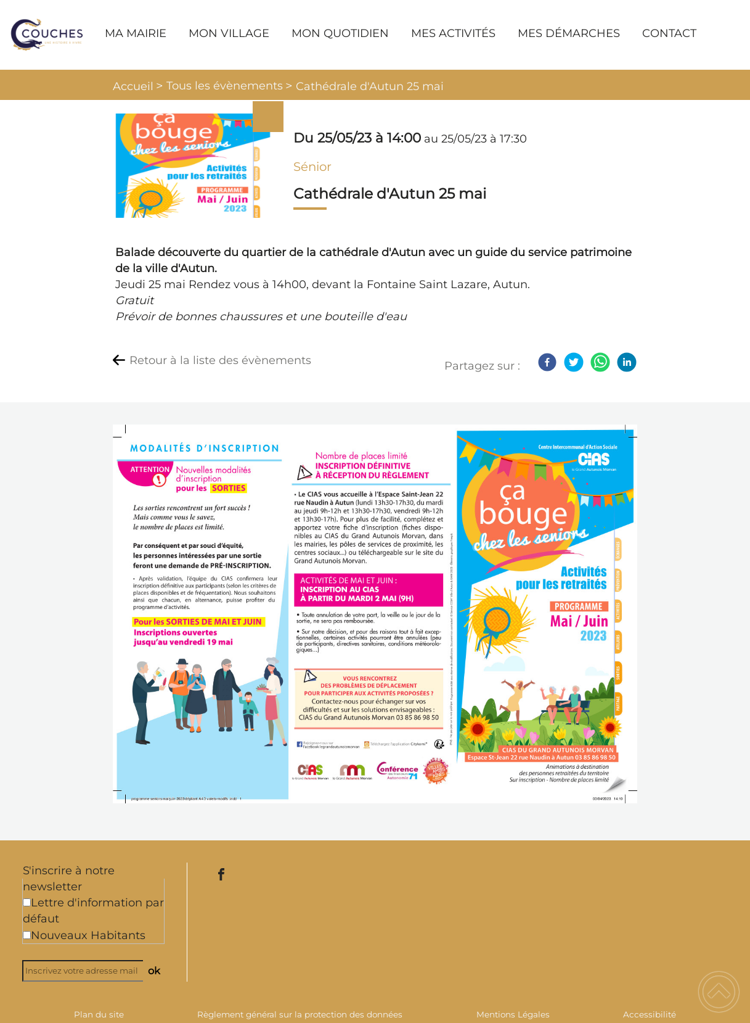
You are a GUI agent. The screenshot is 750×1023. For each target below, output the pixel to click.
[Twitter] (573, 362)
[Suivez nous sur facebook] (221, 874)
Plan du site (99, 1014)
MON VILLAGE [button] (229, 33)
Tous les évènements (224, 86)
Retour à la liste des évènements (220, 360)
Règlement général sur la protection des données (299, 1014)
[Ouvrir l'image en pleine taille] (193, 167)
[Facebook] (547, 362)
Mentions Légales (513, 1014)
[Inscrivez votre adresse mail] (88, 971)
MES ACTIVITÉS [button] (453, 33)
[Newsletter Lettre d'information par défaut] (27, 902)
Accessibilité (649, 1014)
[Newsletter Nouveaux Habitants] (27, 935)
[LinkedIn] (626, 362)
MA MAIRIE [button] (135, 33)
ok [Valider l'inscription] (154, 970)
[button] (719, 992)
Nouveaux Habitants (88, 935)
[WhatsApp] (600, 362)
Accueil (133, 86)
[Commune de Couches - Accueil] (46, 35)
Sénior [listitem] (312, 166)
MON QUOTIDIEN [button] (340, 33)
